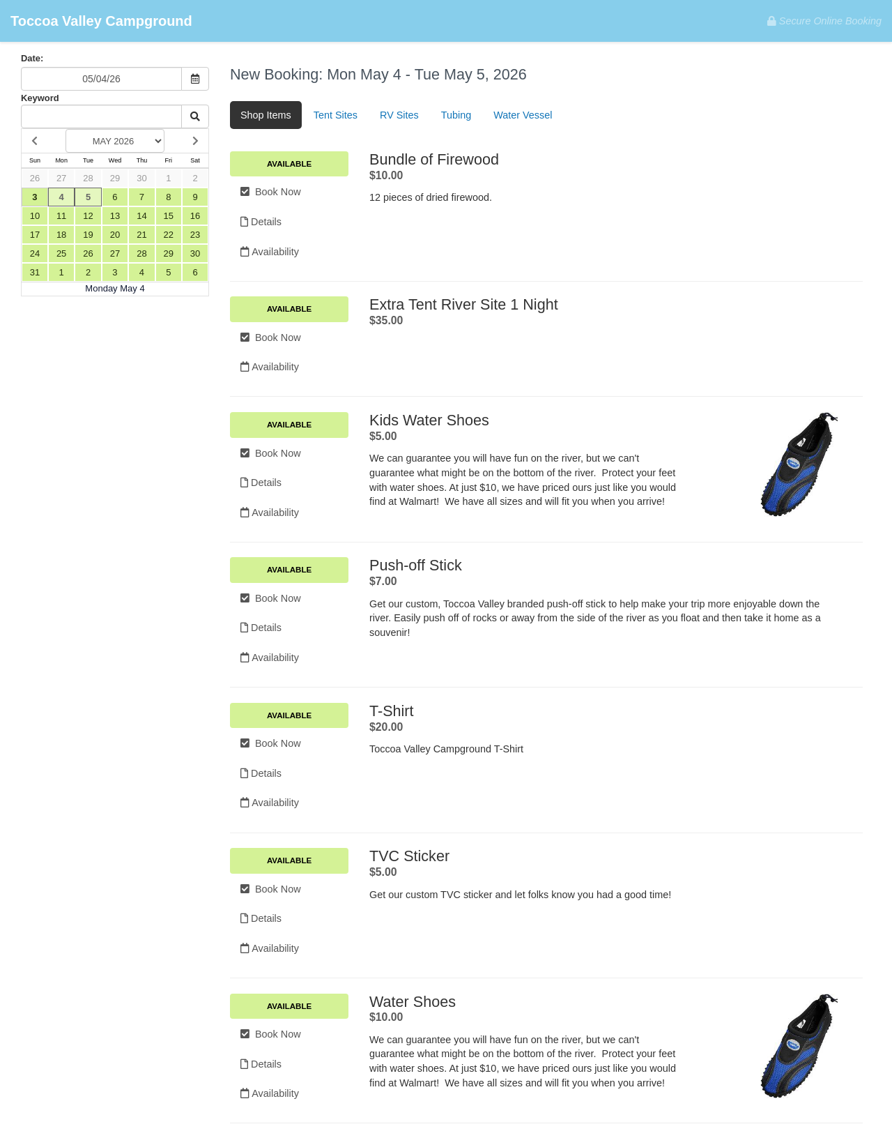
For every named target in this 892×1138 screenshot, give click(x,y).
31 (35, 272)
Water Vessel (522, 115)
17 (35, 234)
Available (289, 164)
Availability (269, 251)
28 (88, 178)
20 (115, 234)
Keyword (40, 98)
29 (115, 178)
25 (61, 253)
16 (195, 216)
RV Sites (399, 115)
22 (169, 234)
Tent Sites (335, 115)
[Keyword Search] (101, 116)
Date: (32, 58)
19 (88, 234)
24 (35, 253)
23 (195, 234)
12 (88, 216)
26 (35, 178)
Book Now (270, 191)
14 (141, 216)
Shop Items (265, 115)
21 (141, 234)
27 (61, 178)
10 (35, 216)
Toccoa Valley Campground (101, 21)
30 (141, 178)
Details (261, 221)
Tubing (456, 115)
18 (61, 234)
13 (115, 216)
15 (169, 216)
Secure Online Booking (824, 20)
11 (61, 216)
